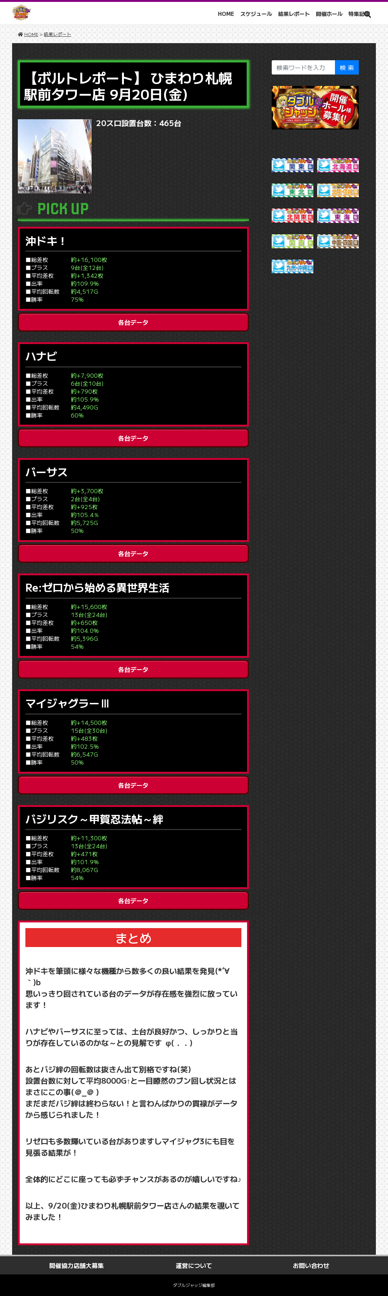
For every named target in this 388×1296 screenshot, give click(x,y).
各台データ (133, 322)
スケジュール (256, 13)
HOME (226, 13)
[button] (367, 14)
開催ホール (329, 13)
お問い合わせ (311, 1265)
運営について (194, 1265)
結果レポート (294, 13)
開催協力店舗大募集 (76, 1265)
